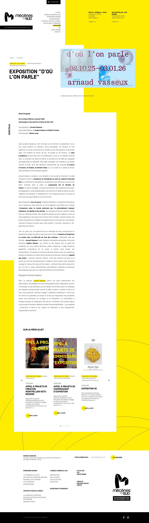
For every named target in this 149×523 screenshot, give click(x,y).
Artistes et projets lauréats (51, 21)
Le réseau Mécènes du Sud (52, 14)
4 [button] (66, 426)
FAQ (59, 27)
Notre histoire (54, 475)
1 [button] (61, 426)
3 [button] (64, 426)
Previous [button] (22, 380)
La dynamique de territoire (32, 495)
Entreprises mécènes (54, 17)
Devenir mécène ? (55, 19)
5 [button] (68, 426)
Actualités (57, 25)
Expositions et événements (52, 23)
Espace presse (56, 30)
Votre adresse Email (81, 457)
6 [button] (69, 426)
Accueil (58, 12)
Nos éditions (54, 482)
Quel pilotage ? (55, 477)
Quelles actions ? (56, 479)
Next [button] (108, 380)
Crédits (79, 485)
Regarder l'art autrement (32, 479)
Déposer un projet (29, 502)
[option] (32, 68)
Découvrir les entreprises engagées (35, 477)
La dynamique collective (31, 475)
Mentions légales (83, 483)
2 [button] (62, 426)
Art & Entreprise (28, 482)
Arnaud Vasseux (40, 281)
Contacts (57, 32)
